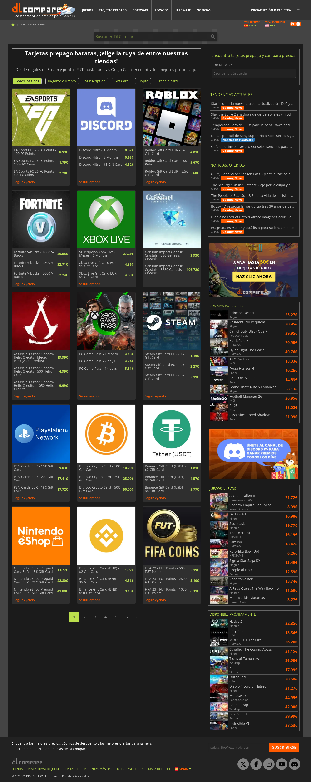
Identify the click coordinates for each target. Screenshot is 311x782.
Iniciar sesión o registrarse (273, 10)
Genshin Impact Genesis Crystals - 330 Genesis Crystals (164, 255)
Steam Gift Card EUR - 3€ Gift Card (164, 377)
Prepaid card (167, 81)
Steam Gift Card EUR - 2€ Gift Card (164, 366)
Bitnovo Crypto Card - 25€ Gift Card (99, 478)
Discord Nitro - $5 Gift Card (101, 164)
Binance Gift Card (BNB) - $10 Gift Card (99, 591)
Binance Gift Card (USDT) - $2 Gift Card (166, 468)
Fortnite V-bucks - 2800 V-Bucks (34, 264)
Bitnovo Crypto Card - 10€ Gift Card (99, 468)
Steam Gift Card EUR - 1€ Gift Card (164, 355)
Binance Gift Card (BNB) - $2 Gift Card (99, 570)
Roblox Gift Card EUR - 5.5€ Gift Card (166, 173)
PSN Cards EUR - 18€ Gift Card (33, 489)
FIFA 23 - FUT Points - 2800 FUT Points (166, 580)
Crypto (143, 81)
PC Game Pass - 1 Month (98, 354)
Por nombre (254, 70)
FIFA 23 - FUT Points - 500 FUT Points (165, 570)
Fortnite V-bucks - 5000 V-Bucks (34, 275)
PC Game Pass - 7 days (97, 361)
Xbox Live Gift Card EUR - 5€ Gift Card (99, 275)
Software (140, 10)
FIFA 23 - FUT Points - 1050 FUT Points (166, 591)
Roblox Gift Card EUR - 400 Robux (166, 162)
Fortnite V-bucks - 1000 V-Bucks (34, 253)
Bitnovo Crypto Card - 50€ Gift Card (99, 489)
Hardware (182, 10)
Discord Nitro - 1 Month (98, 150)
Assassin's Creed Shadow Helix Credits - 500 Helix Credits (34, 371)
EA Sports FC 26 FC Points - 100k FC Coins (35, 162)
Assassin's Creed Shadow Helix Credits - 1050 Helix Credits (34, 385)
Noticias (204, 10)
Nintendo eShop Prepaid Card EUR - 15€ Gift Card (33, 570)
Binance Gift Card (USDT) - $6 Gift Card (166, 489)
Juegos (87, 10)
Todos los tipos (27, 81)
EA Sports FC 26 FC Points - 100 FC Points (35, 151)
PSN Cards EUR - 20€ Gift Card (33, 478)
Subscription (95, 81)
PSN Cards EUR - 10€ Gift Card (33, 468)
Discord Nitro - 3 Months (98, 157)
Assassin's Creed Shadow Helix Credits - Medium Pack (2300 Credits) (34, 357)
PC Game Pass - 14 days (98, 368)
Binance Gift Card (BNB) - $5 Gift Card (99, 580)
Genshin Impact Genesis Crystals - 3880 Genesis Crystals (164, 269)
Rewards (161, 10)
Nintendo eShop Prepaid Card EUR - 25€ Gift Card (33, 580)
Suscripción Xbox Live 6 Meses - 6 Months (97, 253)
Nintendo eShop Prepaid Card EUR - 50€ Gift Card (33, 591)
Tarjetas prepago (113, 10)
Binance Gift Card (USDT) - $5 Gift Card (166, 478)
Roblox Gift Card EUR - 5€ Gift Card (165, 151)
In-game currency (62, 81)
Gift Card (121, 81)
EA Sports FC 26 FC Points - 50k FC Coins (35, 173)
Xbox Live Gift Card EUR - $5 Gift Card (99, 264)
